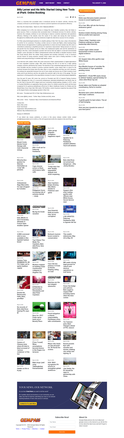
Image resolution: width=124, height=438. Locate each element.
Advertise (35, 429)
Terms (17, 429)
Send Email (24, 107)
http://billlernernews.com (29, 110)
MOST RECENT (50, 3)
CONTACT (66, 3)
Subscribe (62, 432)
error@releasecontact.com (24, 119)
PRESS (59, 3)
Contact (42, 429)
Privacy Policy (26, 429)
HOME (41, 3)
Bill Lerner (34, 38)
